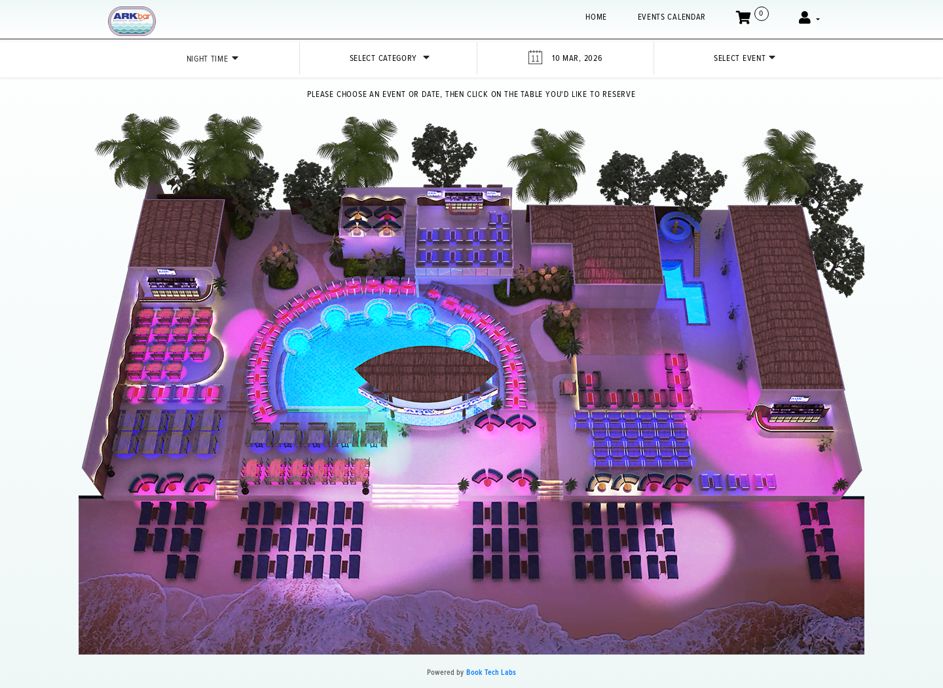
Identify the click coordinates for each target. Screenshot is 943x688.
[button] (809, 19)
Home (596, 17)
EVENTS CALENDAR (672, 17)
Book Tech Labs (491, 672)
